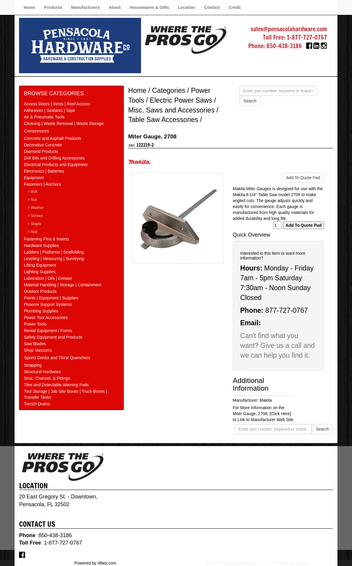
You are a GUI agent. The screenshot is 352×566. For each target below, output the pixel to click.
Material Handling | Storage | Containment (62, 284)
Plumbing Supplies (41, 311)
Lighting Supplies (40, 271)
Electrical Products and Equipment (55, 164)
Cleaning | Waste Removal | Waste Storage (64, 123)
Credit (234, 7)
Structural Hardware (42, 371)
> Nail (32, 232)
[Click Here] (280, 413)
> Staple (35, 224)
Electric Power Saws (181, 100)
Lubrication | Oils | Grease (48, 278)
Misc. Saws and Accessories (171, 110)
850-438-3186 (284, 46)
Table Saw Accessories (163, 119)
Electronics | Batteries (44, 171)
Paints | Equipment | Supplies (51, 297)
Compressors (36, 131)
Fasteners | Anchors (42, 184)
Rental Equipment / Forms (48, 330)
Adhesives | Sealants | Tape (49, 110)
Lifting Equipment (40, 265)
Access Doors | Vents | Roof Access (57, 103)
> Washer (36, 208)
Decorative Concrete (43, 145)
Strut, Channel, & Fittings (47, 378)
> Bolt (32, 192)
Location (186, 7)
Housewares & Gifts (149, 7)
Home (29, 7)
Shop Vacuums (38, 350)
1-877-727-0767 (307, 37)
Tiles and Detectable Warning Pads (56, 384)
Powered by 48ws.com (95, 563)
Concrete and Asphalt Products (52, 138)
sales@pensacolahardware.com (289, 29)
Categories (168, 90)
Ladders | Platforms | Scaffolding (54, 252)
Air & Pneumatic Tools (44, 117)
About (115, 7)
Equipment (34, 177)
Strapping (33, 365)
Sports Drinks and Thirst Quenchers (57, 357)
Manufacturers (85, 7)
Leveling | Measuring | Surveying (54, 258)
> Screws (35, 216)
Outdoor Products (40, 291)
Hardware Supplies (41, 245)
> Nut (32, 200)
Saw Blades (35, 343)
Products (53, 7)
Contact (212, 7)
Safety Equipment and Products (53, 337)
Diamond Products (41, 151)
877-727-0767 (286, 310)
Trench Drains (37, 403)
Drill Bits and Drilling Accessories (54, 158)
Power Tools (35, 324)
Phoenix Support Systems (48, 304)
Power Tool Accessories (46, 317)
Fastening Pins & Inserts (46, 239)
